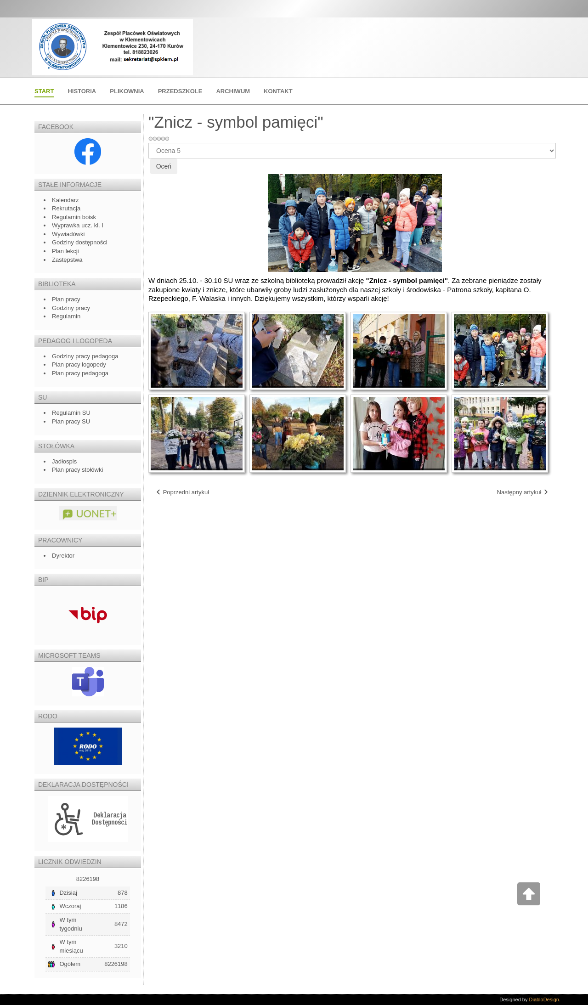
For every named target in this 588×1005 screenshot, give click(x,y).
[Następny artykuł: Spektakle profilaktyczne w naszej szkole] (523, 493)
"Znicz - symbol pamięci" (235, 122)
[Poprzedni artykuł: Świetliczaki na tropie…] (182, 493)
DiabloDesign (544, 999)
